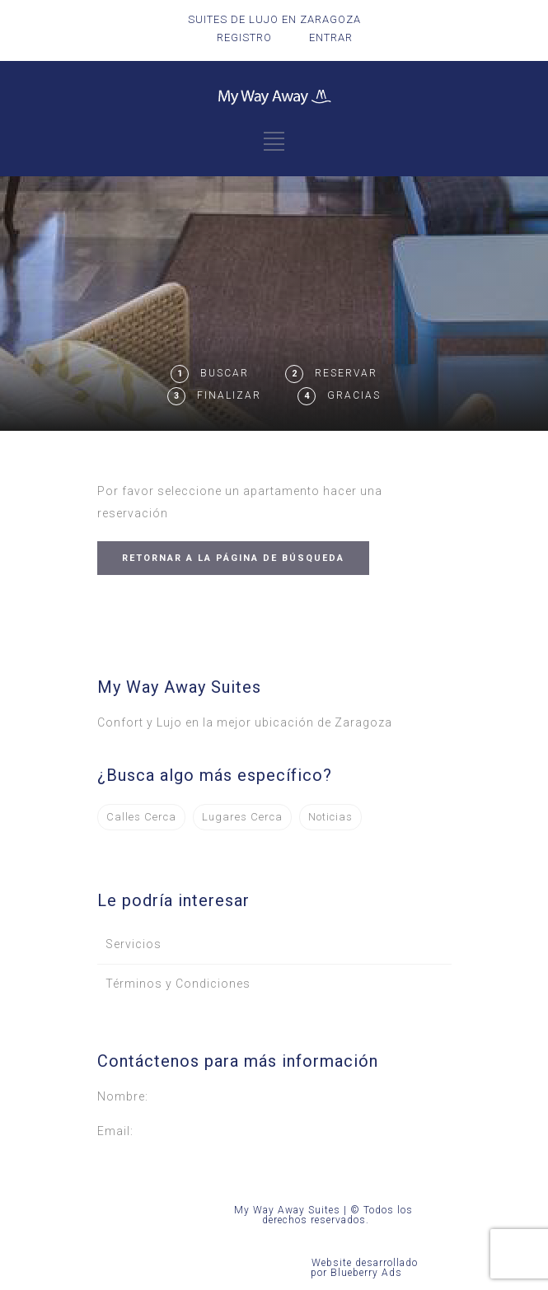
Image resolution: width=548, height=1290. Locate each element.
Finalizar (229, 395)
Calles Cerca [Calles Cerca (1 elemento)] (141, 817)
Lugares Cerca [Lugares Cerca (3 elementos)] (242, 817)
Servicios (133, 944)
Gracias (354, 395)
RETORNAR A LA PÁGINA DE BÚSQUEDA (233, 558)
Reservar (346, 373)
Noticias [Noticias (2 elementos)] (330, 817)
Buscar (224, 373)
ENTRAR (331, 37)
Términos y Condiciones (178, 983)
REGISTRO (244, 37)
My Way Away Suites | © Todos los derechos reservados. (323, 1215)
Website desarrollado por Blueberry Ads (364, 1267)
